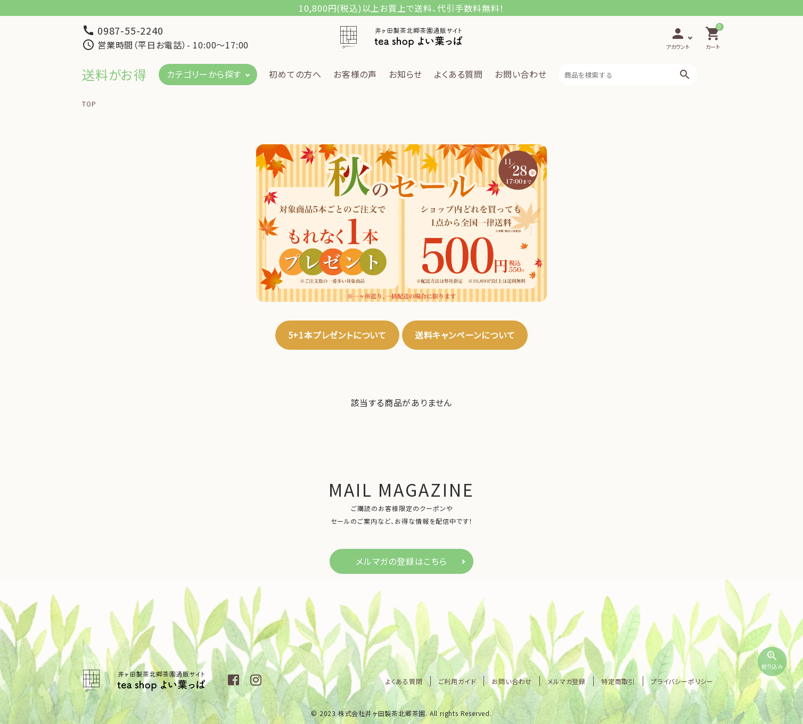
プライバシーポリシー (682, 681)
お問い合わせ (521, 74)
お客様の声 (355, 74)
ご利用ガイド (457, 681)
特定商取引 (618, 681)
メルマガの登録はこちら (401, 561)
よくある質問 (458, 74)
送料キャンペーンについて (465, 334)
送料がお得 (114, 74)
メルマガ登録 (566, 681)
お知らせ (405, 74)
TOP (89, 103)
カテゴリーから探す (204, 74)
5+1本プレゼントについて (337, 334)
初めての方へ (295, 74)
